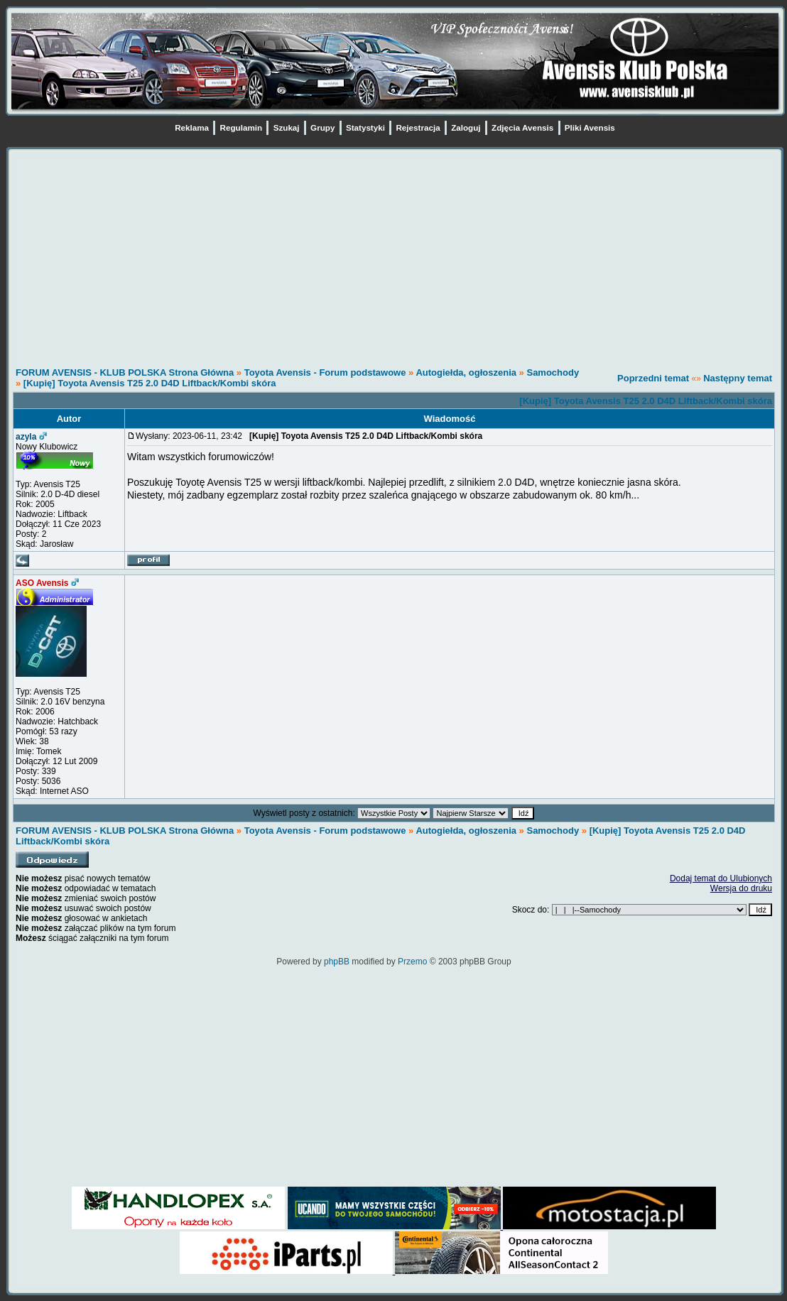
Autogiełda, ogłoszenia (466, 372)
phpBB (336, 962)
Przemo (412, 962)
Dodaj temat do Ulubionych (721, 878)
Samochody (552, 372)
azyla (26, 437)
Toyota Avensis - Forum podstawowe (326, 372)
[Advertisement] (394, 254)
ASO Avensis (42, 583)
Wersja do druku (741, 888)
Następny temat (737, 378)
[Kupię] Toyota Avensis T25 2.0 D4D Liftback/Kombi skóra (149, 383)
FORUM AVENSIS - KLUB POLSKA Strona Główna (125, 372)
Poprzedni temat (653, 378)
